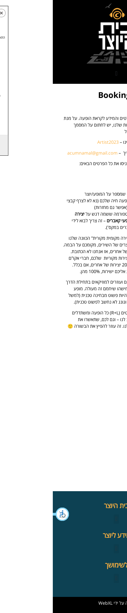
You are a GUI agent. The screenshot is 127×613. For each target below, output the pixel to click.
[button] (8, 514)
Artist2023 (55, 142)
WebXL (53, 603)
